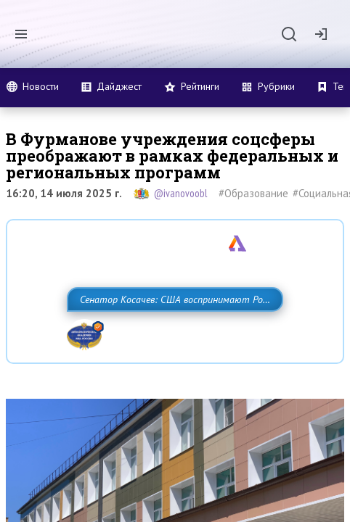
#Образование (253, 193)
